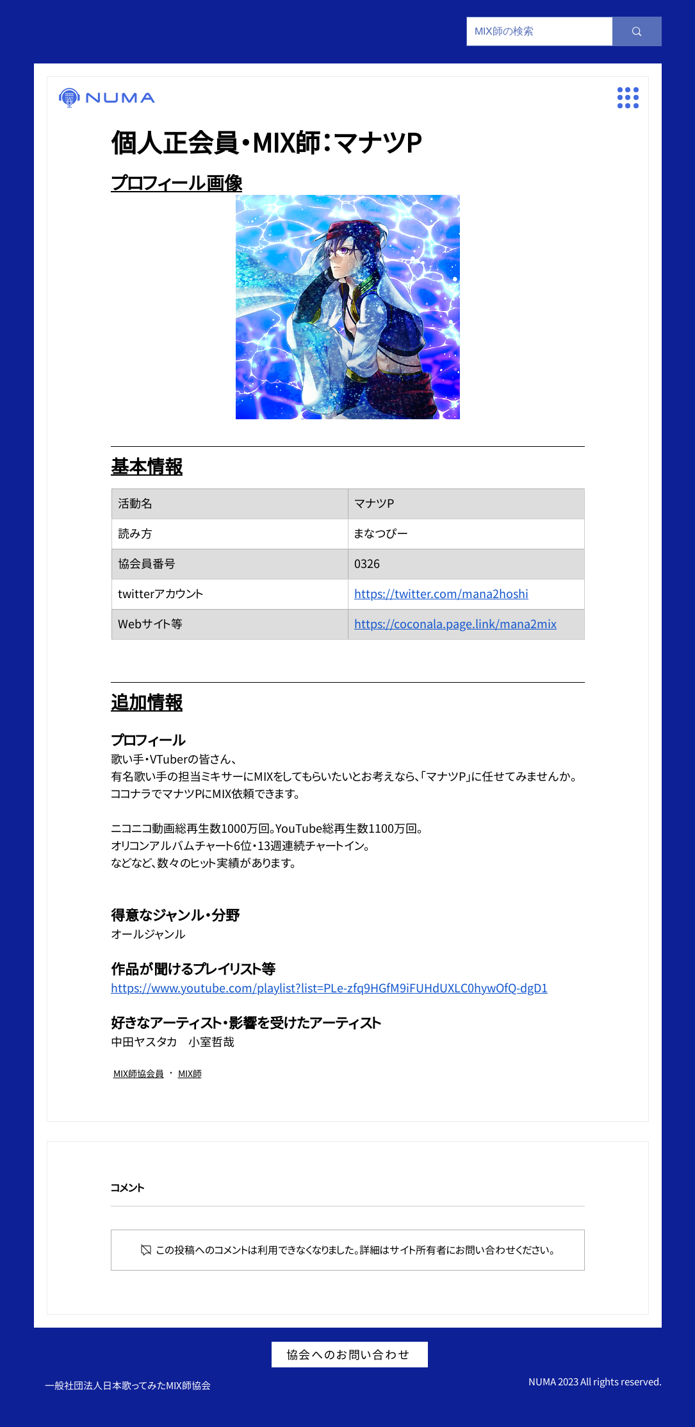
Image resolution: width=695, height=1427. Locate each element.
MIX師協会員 (138, 1073)
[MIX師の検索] (530, 31)
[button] (628, 97)
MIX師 (190, 1073)
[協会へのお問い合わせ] (350, 1354)
